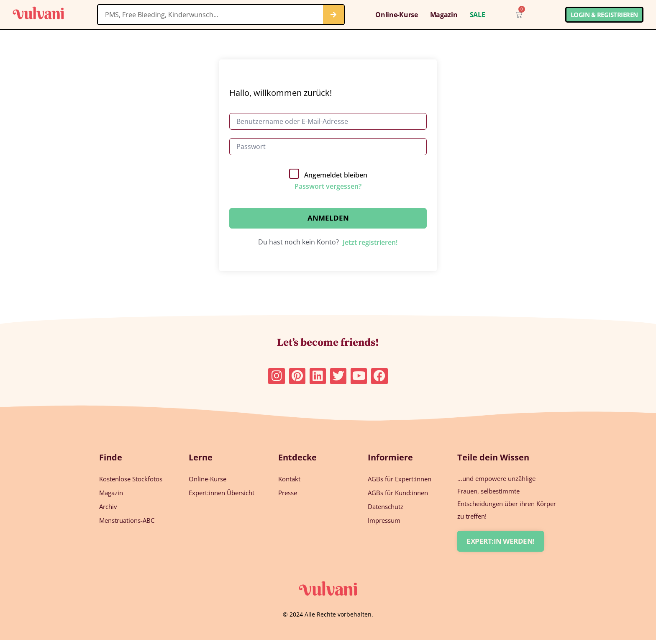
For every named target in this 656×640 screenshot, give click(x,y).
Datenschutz (385, 506)
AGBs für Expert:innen (399, 479)
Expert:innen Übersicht (221, 492)
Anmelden (328, 218)
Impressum (384, 520)
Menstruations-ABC (126, 520)
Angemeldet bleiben (335, 175)
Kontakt (289, 479)
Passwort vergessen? (328, 186)
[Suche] (333, 14)
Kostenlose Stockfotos (130, 479)
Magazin (444, 14)
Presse (287, 492)
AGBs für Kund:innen (398, 492)
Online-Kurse (396, 14)
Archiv (108, 506)
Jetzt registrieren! (370, 242)
